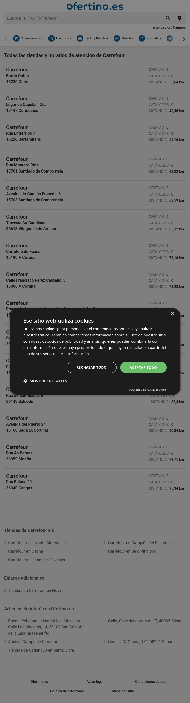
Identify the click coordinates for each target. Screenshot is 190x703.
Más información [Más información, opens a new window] (75, 353)
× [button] (172, 314)
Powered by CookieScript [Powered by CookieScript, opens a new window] (147, 390)
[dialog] (95, 351)
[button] (45, 381)
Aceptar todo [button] (143, 367)
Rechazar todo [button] (90, 367)
